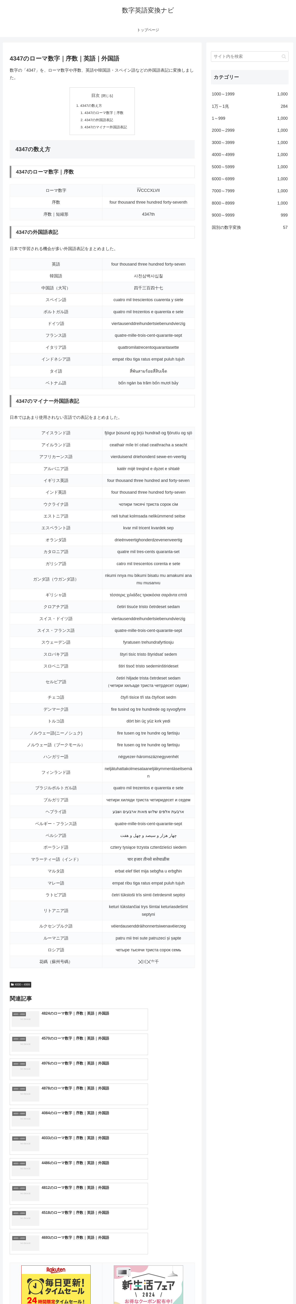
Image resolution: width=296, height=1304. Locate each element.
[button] (284, 56)
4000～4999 (20, 986)
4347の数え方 (90, 106)
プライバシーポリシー (272, 1290)
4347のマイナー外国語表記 (106, 128)
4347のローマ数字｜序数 (104, 113)
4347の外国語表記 (98, 121)
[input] (250, 56)
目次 (95, 95)
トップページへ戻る (237, 1290)
